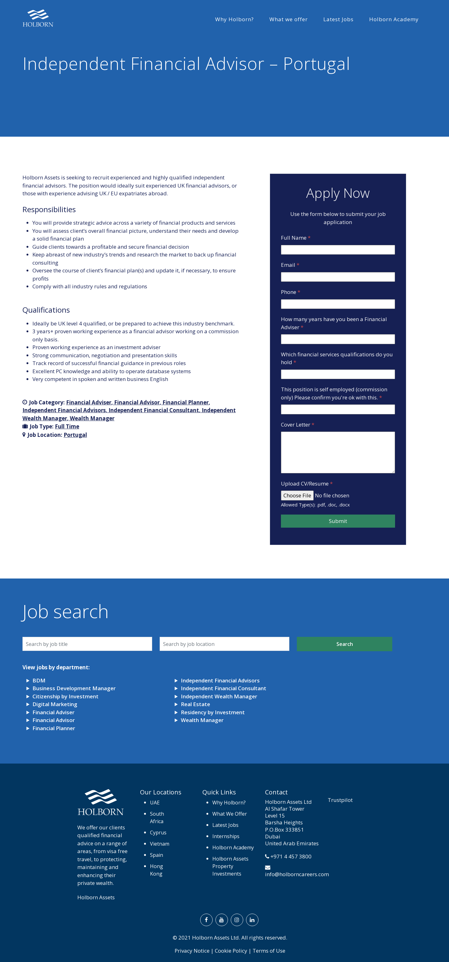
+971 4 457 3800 (290, 856)
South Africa (157, 817)
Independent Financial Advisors (64, 410)
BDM (39, 680)
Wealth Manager (92, 418)
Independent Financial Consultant (154, 410)
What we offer (288, 19)
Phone (290, 291)
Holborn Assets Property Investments (230, 866)
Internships (225, 836)
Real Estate (195, 704)
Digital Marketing (54, 704)
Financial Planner (185, 402)
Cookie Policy (231, 950)
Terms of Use (269, 950)
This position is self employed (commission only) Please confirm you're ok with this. (334, 393)
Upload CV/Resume (307, 483)
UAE (155, 802)
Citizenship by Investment (65, 696)
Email (290, 264)
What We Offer (229, 813)
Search (344, 644)
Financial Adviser (88, 402)
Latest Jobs (338, 19)
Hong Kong (156, 870)
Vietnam (159, 843)
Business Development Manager (74, 688)
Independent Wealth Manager (219, 696)
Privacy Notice (192, 950)
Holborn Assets (96, 897)
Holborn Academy (394, 19)
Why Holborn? (234, 19)
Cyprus (158, 832)
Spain (156, 855)
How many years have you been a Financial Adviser (334, 323)
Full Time (67, 426)
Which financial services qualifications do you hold (337, 358)
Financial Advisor (137, 402)
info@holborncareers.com (297, 874)
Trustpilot (340, 799)
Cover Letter (297, 424)
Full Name (296, 237)
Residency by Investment (213, 712)
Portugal (75, 434)
